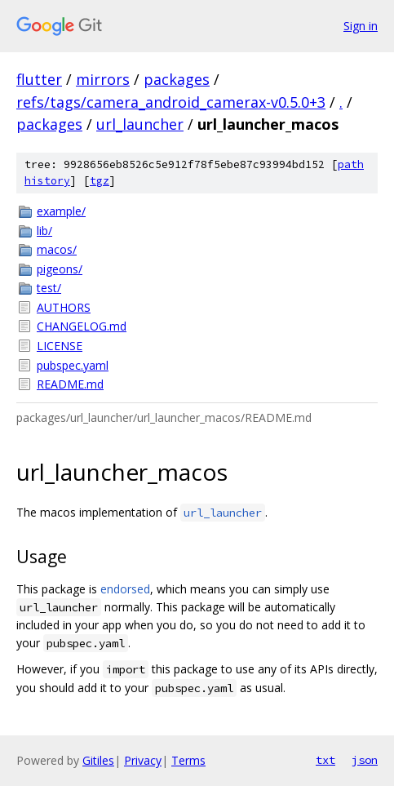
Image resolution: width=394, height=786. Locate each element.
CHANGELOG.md (81, 326)
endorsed (125, 589)
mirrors (103, 79)
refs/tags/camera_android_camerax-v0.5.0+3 (170, 102)
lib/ (44, 230)
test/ (49, 287)
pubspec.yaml (72, 365)
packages (177, 79)
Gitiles (98, 760)
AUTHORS (64, 307)
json (365, 760)
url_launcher (140, 124)
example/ (61, 211)
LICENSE (59, 345)
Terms (188, 760)
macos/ (57, 249)
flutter (39, 79)
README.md (70, 384)
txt (325, 760)
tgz (99, 181)
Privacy (143, 760)
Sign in (360, 25)
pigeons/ (59, 269)
